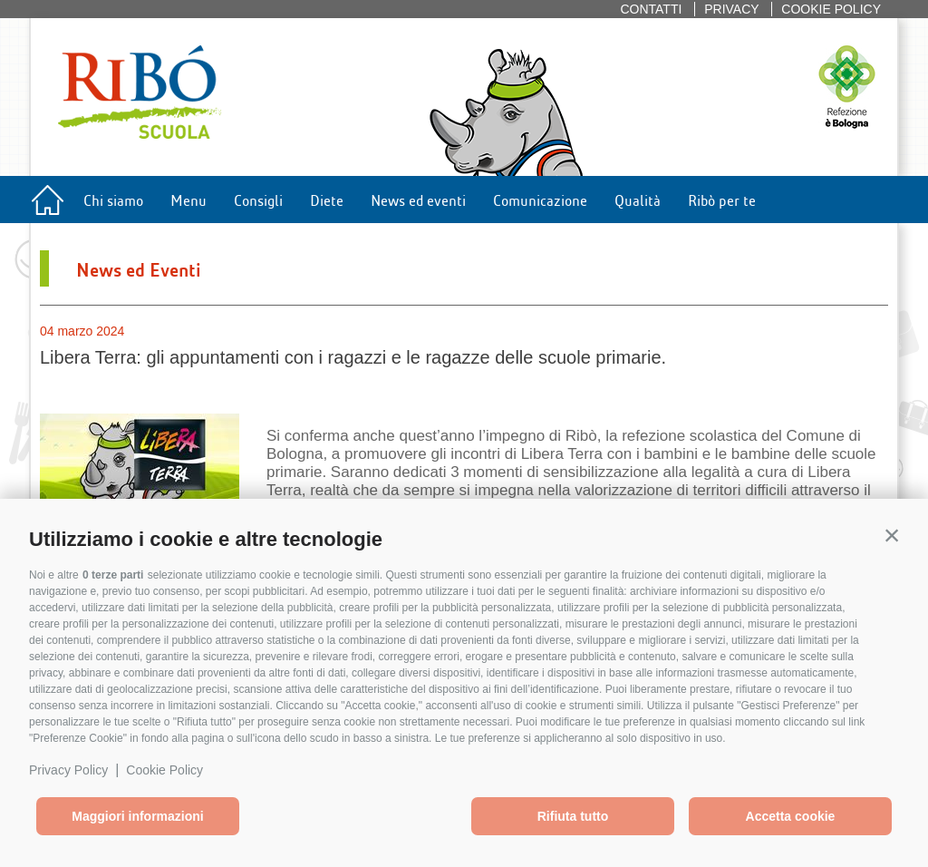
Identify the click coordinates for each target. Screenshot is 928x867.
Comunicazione (540, 199)
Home (47, 204)
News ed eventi (418, 199)
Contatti (651, 9)
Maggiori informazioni (137, 816)
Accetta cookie (791, 816)
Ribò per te (722, 199)
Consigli (258, 199)
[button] (891, 535)
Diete (326, 199)
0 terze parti (112, 575)
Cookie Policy (164, 770)
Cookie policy (831, 9)
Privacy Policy (68, 770)
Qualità (637, 199)
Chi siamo (113, 199)
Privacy (731, 9)
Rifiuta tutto (573, 816)
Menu (188, 199)
